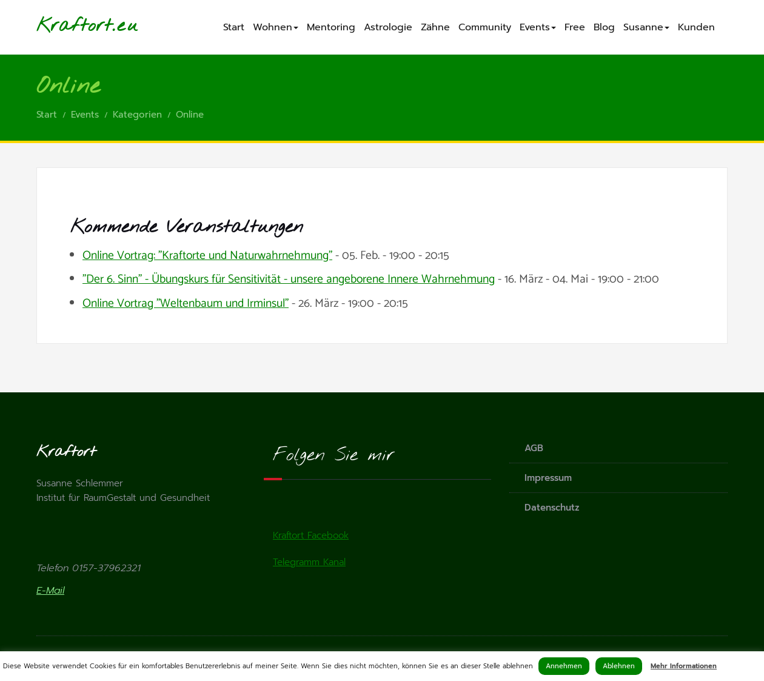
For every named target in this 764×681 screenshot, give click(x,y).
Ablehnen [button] (619, 666)
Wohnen (275, 27)
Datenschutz (552, 507)
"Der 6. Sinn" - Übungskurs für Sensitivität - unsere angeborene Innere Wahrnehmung (288, 279)
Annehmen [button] (564, 666)
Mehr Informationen (684, 666)
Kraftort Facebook (311, 535)
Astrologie (388, 27)
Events (538, 27)
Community (484, 27)
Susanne (646, 27)
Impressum (548, 478)
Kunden (696, 27)
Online (190, 114)
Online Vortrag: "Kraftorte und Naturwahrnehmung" (207, 256)
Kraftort (74, 26)
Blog (604, 27)
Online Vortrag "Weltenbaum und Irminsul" (185, 304)
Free (575, 27)
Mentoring (331, 27)
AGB (533, 448)
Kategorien (137, 114)
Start (233, 27)
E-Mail (50, 590)
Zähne (435, 27)
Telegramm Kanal (309, 562)
